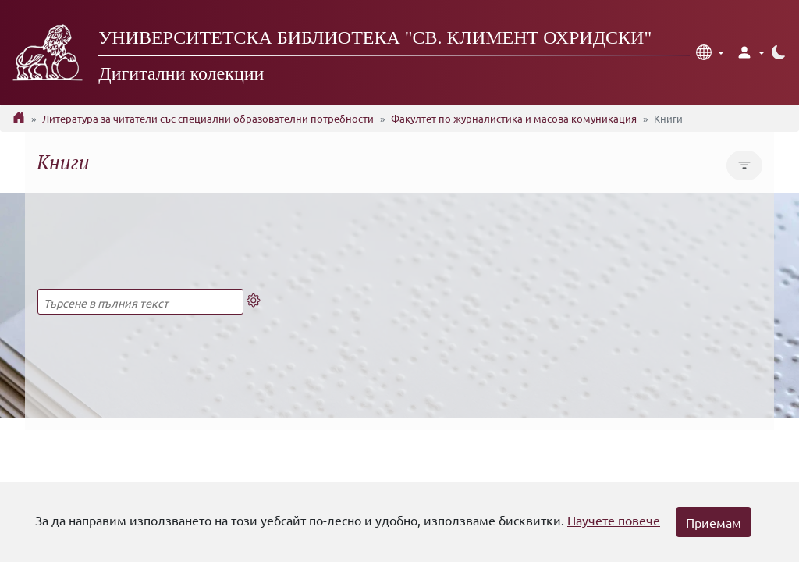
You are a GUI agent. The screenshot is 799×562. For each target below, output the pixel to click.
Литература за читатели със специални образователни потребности (208, 118)
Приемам (713, 522)
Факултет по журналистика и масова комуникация (514, 118)
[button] (710, 52)
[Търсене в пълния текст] (140, 302)
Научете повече (613, 520)
